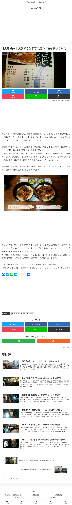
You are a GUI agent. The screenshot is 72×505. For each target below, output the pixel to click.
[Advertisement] (36, 28)
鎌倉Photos (18, 498)
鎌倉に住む (36, 495)
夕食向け (30, 313)
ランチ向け (16, 313)
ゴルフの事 (53, 498)
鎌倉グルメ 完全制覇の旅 (13, 495)
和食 (23, 313)
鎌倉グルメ (6, 313)
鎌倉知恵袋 (58, 495)
